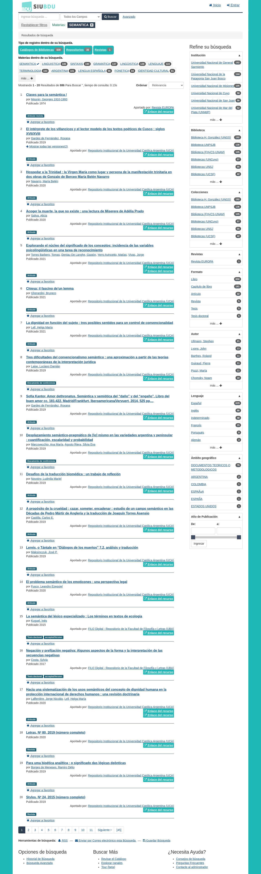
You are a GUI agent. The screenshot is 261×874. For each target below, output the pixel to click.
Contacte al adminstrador (192, 867)
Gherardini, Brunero (43, 293)
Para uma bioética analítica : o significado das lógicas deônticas (76, 763)
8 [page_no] (69, 830)
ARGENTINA (59, 70)
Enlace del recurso (158, 111)
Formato (196, 272)
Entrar (233, 5)
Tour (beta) (108, 867)
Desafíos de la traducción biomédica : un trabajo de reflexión (73, 474)
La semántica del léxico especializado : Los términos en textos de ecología (84, 616)
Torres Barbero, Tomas (45, 254)
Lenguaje (197, 396)
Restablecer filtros (34, 25)
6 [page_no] (55, 830)
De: (193, 524)
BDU (25, 6)
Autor (195, 334)
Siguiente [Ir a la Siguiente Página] (104, 830)
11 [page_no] (91, 830)
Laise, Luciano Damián (45, 366)
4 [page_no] (42, 830)
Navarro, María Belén (44, 181)
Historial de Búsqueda (40, 859)
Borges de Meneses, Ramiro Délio (52, 767)
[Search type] (80, 16)
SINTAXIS (76, 63)
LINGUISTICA (51, 63)
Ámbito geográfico (203, 458)
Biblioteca (198, 130)
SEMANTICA (29, 63)
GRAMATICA (101, 63)
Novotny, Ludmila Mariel (46, 478)
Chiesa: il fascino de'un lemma (50, 288)
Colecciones (199, 192)
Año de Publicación (204, 516)
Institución (198, 55)
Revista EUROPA (163, 107)
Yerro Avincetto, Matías (112, 254)
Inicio (215, 5)
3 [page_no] (35, 830)
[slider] (193, 537)
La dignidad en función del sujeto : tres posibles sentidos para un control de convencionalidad (99, 323)
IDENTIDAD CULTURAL (153, 70)
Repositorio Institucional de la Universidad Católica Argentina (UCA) (131, 150)
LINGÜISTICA (129, 63)
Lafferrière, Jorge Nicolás (47, 698)
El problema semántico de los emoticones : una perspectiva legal (76, 582)
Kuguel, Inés (39, 620)
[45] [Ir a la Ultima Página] (119, 830)
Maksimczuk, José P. (44, 552)
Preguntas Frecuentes (190, 863)
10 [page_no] (82, 830)
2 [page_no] (28, 830)
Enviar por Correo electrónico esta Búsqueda (105, 840)
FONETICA (122, 70)
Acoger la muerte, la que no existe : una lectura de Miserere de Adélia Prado (85, 211)
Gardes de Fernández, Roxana (50, 138)
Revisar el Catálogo (113, 859)
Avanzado (129, 16)
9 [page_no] (75, 830)
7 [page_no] (62, 830)
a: (218, 524)
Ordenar (141, 85)
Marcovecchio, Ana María (47, 444)
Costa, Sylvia (39, 659)
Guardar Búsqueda (156, 840)
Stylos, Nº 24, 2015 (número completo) (55, 797)
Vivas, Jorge (136, 254)
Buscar (110, 16)
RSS (63, 840)
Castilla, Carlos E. (42, 517)
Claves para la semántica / (46, 94)
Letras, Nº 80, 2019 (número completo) (55, 732)
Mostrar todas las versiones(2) (47, 146)
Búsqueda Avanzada (40, 863)
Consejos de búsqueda (190, 859)
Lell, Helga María (42, 327)
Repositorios (75, 49)
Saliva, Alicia (39, 215)
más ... (27, 78)
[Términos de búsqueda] (38, 16)
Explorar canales (112, 863)
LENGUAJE (156, 63)
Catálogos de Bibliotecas (37, 49)
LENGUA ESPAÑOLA (92, 70)
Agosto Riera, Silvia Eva (80, 444)
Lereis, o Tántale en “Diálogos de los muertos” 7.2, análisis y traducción (82, 547)
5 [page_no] (48, 830)
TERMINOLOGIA (30, 70)
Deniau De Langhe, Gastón (78, 254)
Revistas (101, 49)
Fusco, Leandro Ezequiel (47, 586)
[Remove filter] (91, 25)
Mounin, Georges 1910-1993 (49, 99)
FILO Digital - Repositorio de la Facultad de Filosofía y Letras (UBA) (131, 628)
